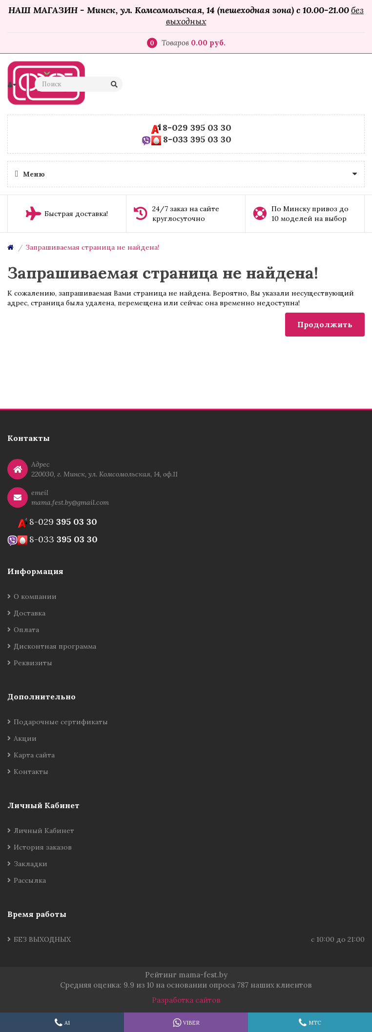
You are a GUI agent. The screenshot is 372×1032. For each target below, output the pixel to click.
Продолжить (324, 324)
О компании (35, 596)
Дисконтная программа (55, 646)
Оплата (26, 629)
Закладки (30, 863)
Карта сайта (34, 755)
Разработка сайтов (186, 1000)
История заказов (43, 847)
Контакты (31, 771)
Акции (25, 738)
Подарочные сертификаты (61, 721)
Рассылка (30, 880)
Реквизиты (33, 662)
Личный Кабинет (44, 830)
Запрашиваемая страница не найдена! (92, 247)
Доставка (29, 613)
